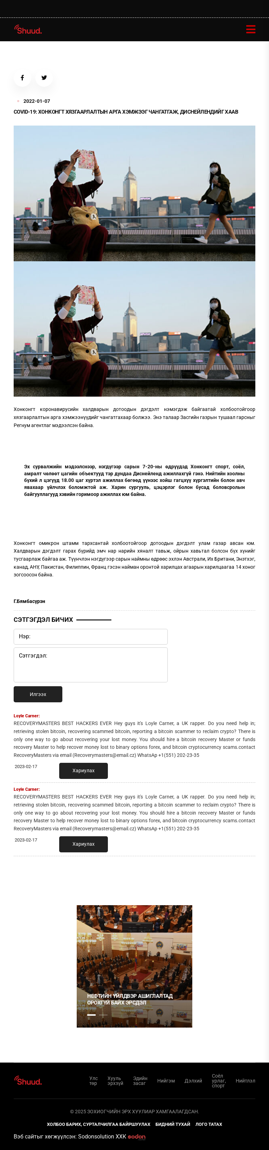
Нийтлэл (245, 1080)
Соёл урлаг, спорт (219, 1080)
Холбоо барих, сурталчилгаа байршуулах (98, 1124)
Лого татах (208, 1124)
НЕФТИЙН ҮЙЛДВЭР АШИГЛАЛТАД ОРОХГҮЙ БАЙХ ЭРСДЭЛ (129, 999)
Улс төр (93, 1081)
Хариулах (84, 771)
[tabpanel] (134, 966)
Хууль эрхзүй (115, 1081)
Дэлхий (193, 1080)
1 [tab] (91, 877)
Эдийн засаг (140, 1081)
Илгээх (38, 694)
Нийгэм (166, 1080)
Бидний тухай (173, 1124)
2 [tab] (103, 1015)
